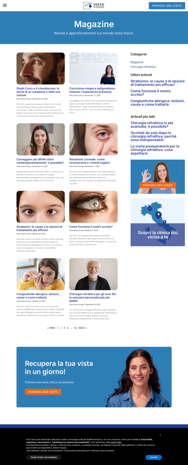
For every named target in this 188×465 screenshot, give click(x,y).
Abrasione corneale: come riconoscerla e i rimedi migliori (89, 161)
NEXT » (83, 328)
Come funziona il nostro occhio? (91, 226)
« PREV (51, 328)
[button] (160, 435)
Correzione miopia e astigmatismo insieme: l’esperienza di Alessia (92, 90)
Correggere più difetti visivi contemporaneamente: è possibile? (40, 161)
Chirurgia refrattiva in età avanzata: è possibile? (152, 125)
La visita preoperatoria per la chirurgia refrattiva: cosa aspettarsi (155, 149)
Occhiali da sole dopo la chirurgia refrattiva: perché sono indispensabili (153, 136)
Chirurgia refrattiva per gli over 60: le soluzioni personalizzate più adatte (92, 297)
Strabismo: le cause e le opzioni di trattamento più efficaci (39, 228)
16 (75, 328)
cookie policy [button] (115, 442)
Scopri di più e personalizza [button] (44, 457)
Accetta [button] (153, 457)
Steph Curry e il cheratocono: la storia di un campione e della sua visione (38, 92)
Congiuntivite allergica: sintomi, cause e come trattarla (38, 295)
